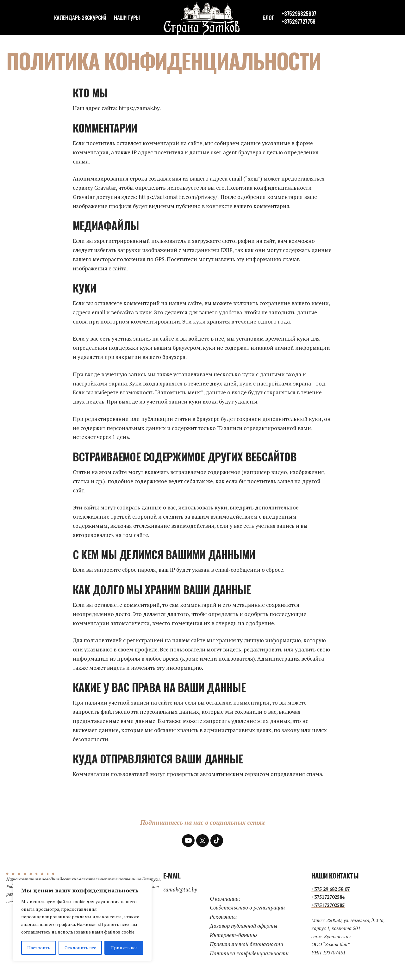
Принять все (124, 948)
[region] (82, 920)
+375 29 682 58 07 (330, 889)
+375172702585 (328, 905)
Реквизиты (223, 916)
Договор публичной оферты (243, 925)
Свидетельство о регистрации (247, 907)
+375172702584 (328, 897)
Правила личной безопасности (246, 944)
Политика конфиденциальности (249, 953)
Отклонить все (80, 948)
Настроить (38, 948)
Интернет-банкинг (234, 935)
